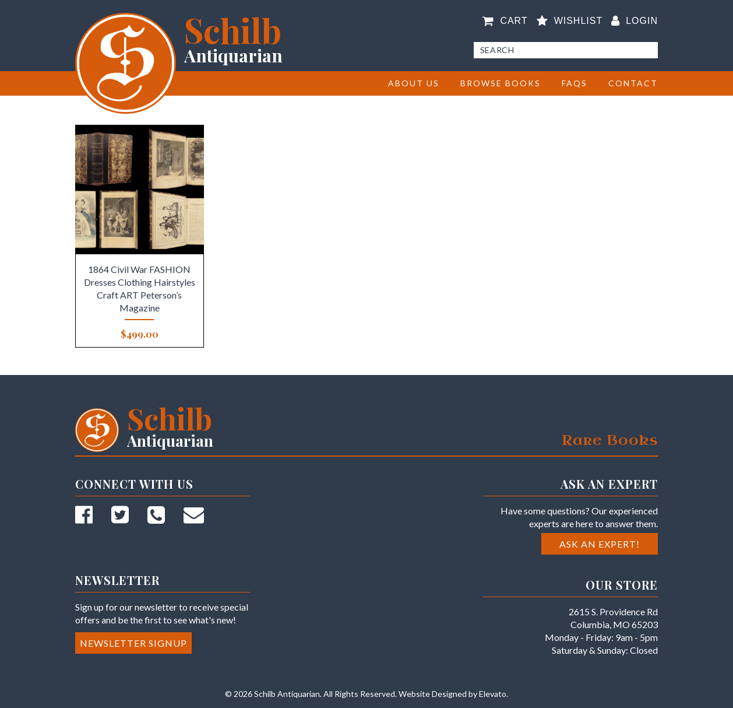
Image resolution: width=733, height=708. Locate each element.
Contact (633, 83)
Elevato (492, 694)
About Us (413, 83)
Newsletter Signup (133, 643)
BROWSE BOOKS (500, 83)
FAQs (574, 83)
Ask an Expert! (599, 543)
